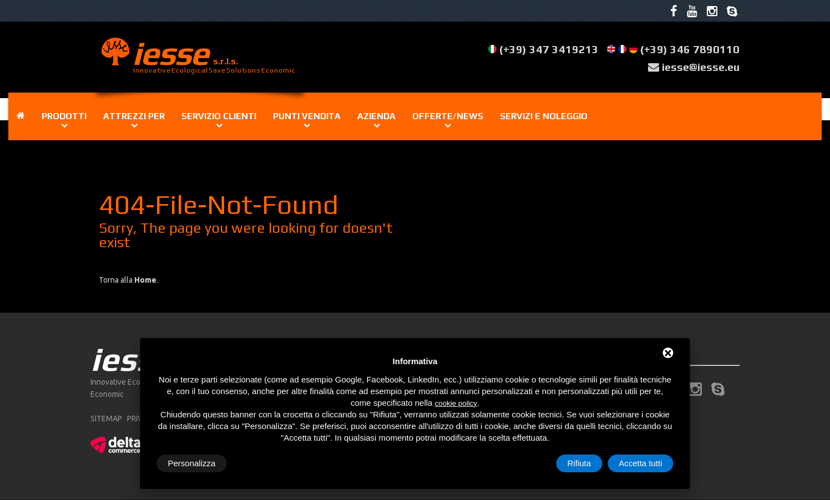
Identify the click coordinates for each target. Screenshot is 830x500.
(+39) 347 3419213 (549, 49)
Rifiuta (579, 463)
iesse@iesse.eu (700, 66)
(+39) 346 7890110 (690, 49)
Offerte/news (447, 116)
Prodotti (64, 116)
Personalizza (192, 463)
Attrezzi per (134, 116)
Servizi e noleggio (544, 116)
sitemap (106, 419)
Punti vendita (307, 116)
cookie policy (456, 403)
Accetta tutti (640, 463)
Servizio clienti (218, 116)
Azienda (376, 116)
